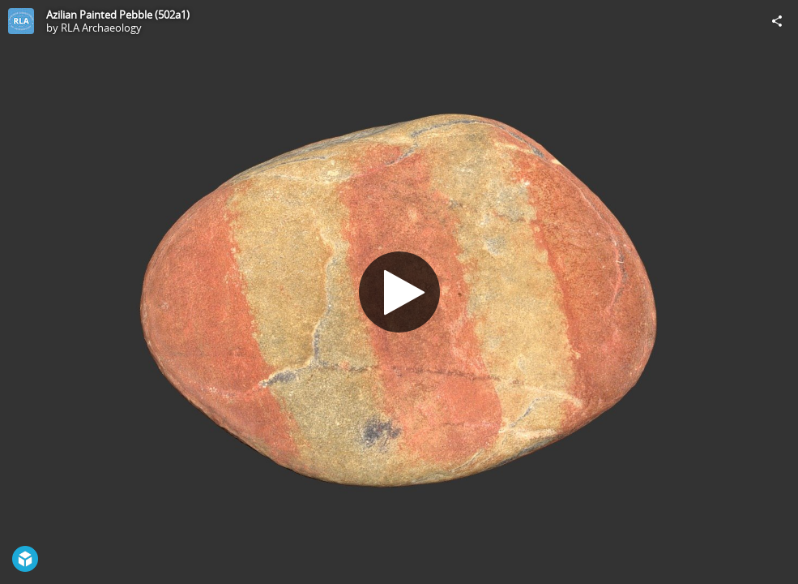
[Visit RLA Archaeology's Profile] (21, 21)
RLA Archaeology (101, 27)
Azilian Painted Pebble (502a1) (118, 14)
